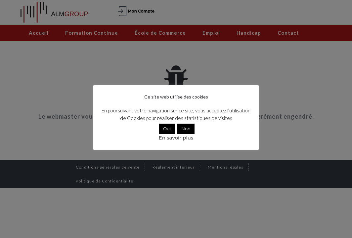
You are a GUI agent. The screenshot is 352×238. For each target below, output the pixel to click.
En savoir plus (176, 138)
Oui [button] (167, 128)
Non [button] (186, 128)
